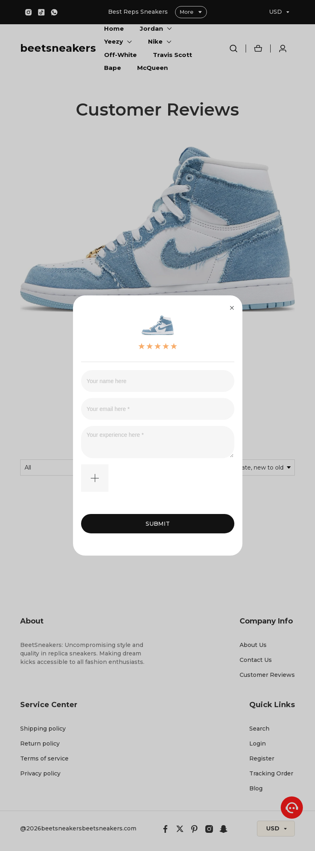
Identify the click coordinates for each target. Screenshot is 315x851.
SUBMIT (158, 523)
